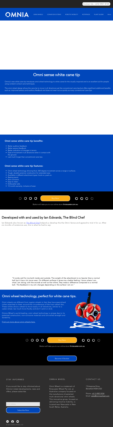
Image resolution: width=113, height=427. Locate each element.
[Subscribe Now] (23, 410)
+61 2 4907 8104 (98, 393)
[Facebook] (12, 421)
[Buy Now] (55, 198)
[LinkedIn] (7, 421)
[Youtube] (17, 421)
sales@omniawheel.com (100, 396)
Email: (88, 396)
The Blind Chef (33, 223)
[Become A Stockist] (62, 358)
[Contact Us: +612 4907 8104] (96, 4)
